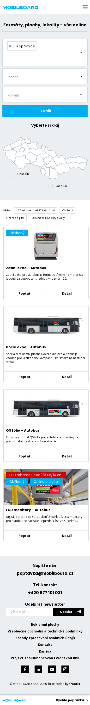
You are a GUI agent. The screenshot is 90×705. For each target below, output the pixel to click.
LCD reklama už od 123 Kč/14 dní (36, 210)
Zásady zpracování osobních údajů (45, 638)
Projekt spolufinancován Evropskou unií (45, 658)
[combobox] (45, 52)
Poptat (24, 293)
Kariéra (45, 651)
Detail (67, 293)
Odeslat (66, 612)
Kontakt (45, 644)
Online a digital (15, 218)
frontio (74, 684)
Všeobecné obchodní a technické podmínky (45, 631)
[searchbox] (46, 59)
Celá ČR (23, 174)
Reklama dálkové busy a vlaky (48, 218)
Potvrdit (45, 111)
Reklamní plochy (45, 624)
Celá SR (61, 186)
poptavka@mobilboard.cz (45, 573)
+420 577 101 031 (45, 593)
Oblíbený (67, 210)
